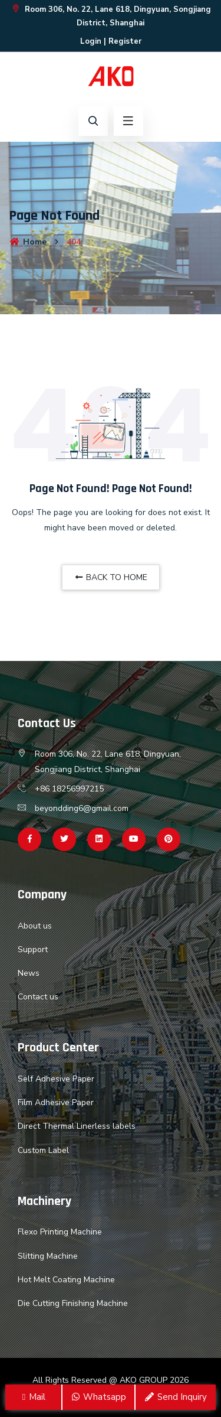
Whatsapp (98, 1397)
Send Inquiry (175, 1397)
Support (33, 949)
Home (28, 241)
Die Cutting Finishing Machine (73, 1303)
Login (90, 41)
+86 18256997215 (69, 788)
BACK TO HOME (110, 577)
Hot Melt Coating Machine (66, 1279)
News (28, 973)
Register (124, 41)
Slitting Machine (48, 1256)
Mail (33, 1397)
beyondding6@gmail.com (81, 808)
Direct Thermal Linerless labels (77, 1126)
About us (35, 925)
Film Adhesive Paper (56, 1102)
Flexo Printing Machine (60, 1231)
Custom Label (43, 1150)
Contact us (38, 996)
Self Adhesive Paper (56, 1078)
